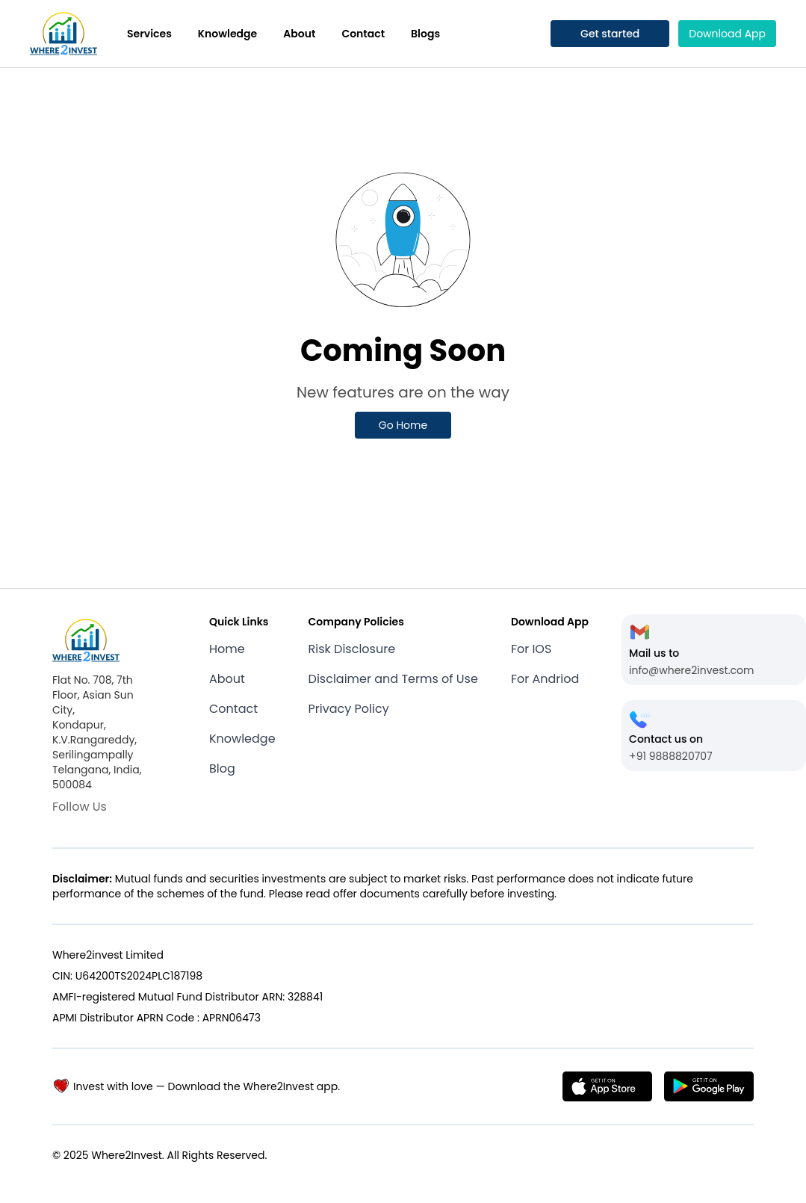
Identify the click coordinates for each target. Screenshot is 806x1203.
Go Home (403, 425)
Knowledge (227, 33)
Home (227, 649)
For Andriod (545, 678)
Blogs (425, 33)
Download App (727, 33)
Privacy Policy (349, 708)
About (299, 33)
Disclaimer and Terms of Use (393, 678)
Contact (363, 33)
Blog (222, 768)
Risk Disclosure (352, 649)
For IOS (531, 649)
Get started (609, 33)
